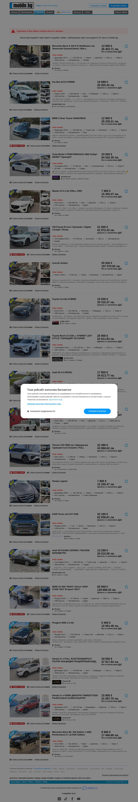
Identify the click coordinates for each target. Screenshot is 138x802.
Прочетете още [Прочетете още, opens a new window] (55, 399)
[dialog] (69, 401)
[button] (69, 404)
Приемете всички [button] (97, 411)
